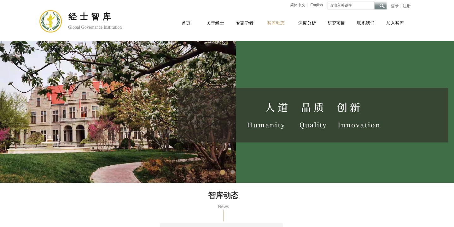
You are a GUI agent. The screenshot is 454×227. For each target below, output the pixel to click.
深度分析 (307, 23)
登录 (395, 5)
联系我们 (366, 23)
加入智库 (395, 23)
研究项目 (336, 23)
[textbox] (351, 5)
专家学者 (244, 23)
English (316, 5)
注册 (407, 5)
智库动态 (276, 23)
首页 (186, 23)
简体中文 (297, 5)
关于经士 (215, 23)
